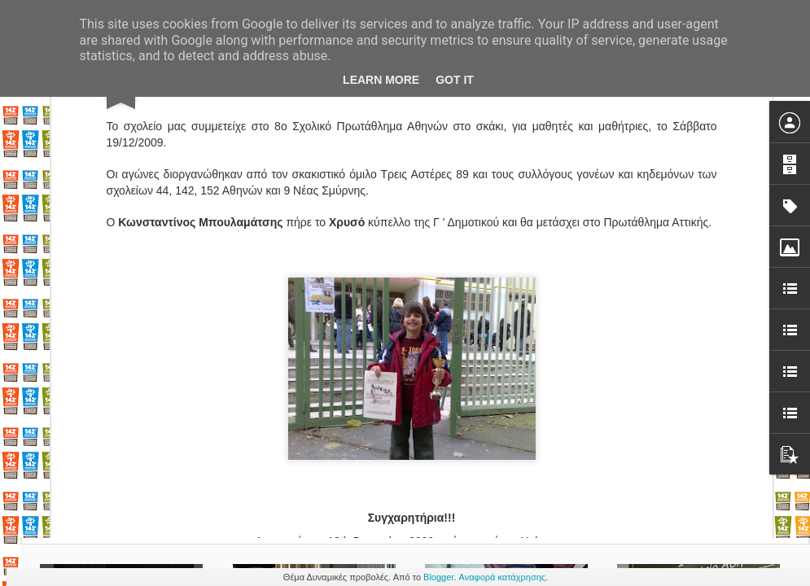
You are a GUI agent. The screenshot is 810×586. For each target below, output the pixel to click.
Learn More (381, 79)
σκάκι (435, 440)
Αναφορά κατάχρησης (502, 577)
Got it (455, 79)
